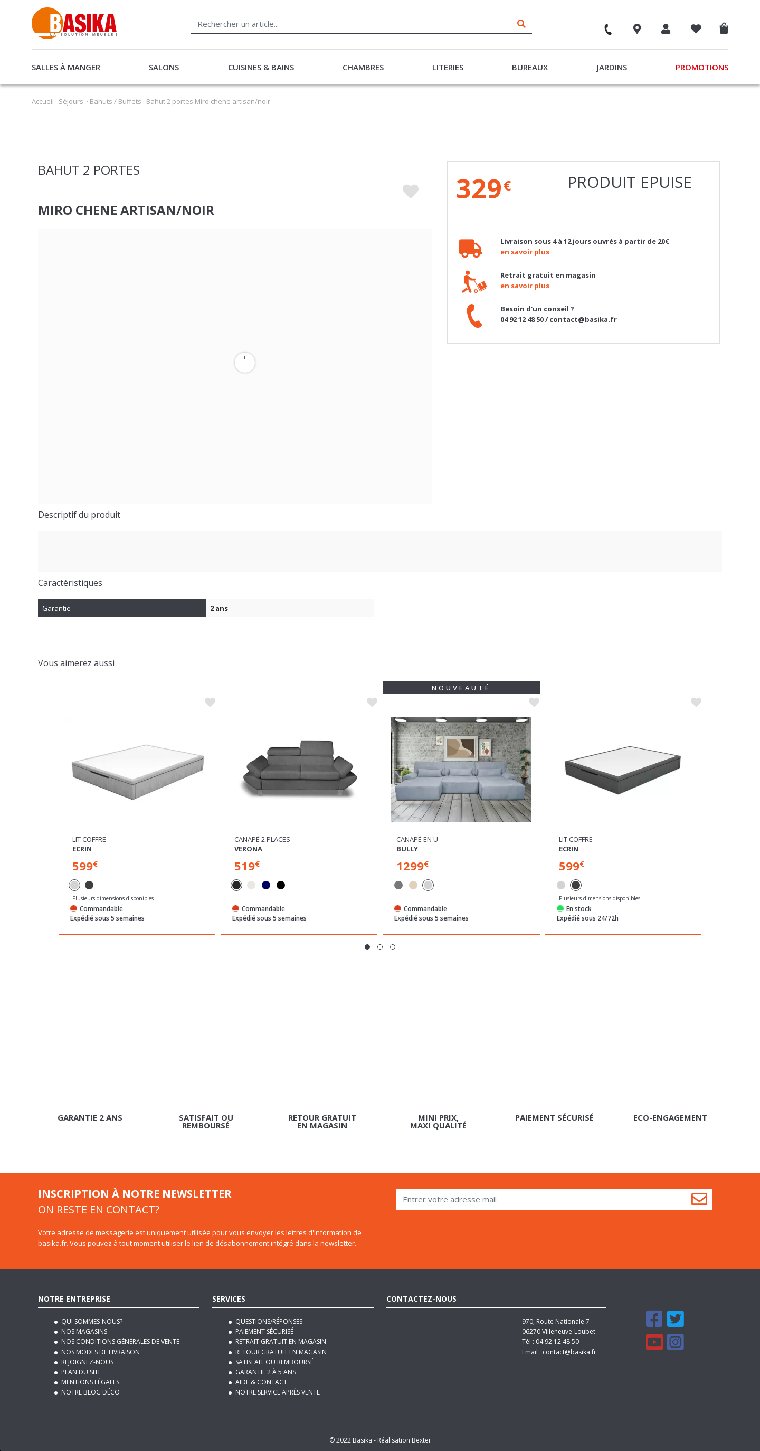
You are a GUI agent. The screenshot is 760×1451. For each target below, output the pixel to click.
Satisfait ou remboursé (274, 1362)
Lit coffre (89, 839)
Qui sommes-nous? (91, 1321)
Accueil (43, 101)
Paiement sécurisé (263, 1331)
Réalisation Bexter (404, 1440)
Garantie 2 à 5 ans (265, 1372)
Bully (407, 848)
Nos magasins (83, 1331)
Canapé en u (417, 839)
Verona (248, 848)
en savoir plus (524, 252)
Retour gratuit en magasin (280, 1352)
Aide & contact (260, 1382)
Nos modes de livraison (100, 1352)
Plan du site (80, 1372)
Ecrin (82, 848)
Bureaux (530, 67)
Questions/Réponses (268, 1321)
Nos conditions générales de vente (119, 1341)
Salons (164, 67)
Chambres (363, 67)
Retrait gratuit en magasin (280, 1341)
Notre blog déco (90, 1392)
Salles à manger (66, 67)
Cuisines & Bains (261, 67)
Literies (447, 67)
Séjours (71, 101)
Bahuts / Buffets (115, 101)
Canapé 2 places (262, 839)
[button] (367, 947)
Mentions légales (89, 1382)
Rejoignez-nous (86, 1362)
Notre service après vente (277, 1392)
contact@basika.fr (569, 1352)
